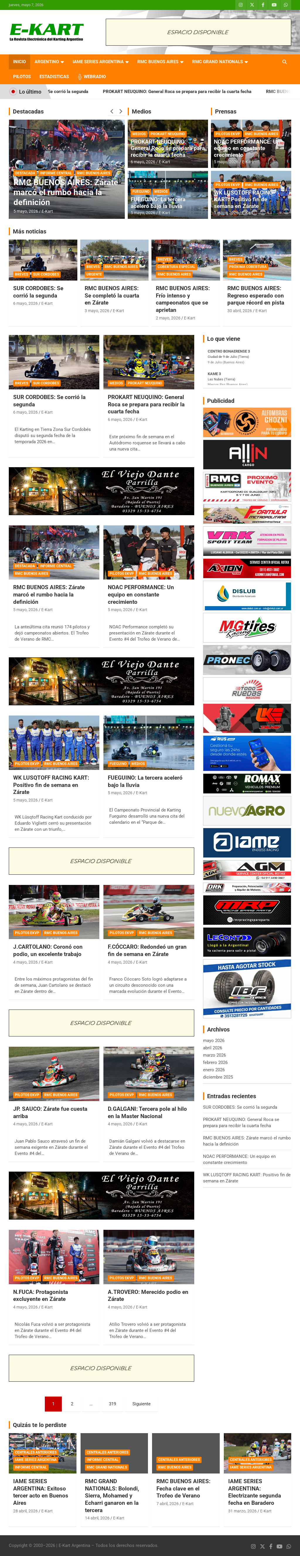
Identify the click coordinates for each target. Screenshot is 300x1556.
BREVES (21, 274)
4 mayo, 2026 (25, 962)
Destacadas (28, 111)
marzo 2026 (214, 1055)
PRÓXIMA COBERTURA (248, 267)
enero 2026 (214, 1069)
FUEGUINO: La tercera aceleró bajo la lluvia (158, 202)
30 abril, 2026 (239, 310)
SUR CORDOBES (46, 274)
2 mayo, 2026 (168, 318)
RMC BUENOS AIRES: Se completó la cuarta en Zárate (112, 295)
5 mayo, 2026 (25, 211)
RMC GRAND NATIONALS (217, 61)
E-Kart (47, 211)
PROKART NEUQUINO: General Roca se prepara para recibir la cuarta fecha (195, 91)
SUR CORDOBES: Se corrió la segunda (68, 91)
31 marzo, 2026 (242, 1511)
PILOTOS (22, 76)
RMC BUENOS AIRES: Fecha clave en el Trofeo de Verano (183, 1488)
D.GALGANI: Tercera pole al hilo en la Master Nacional (147, 1112)
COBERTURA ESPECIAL (176, 267)
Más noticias (29, 231)
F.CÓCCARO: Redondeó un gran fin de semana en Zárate (147, 950)
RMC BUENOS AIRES (157, 61)
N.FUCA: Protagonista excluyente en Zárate (40, 1296)
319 (112, 1404)
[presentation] (112, 111)
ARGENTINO (47, 61)
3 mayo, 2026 (97, 310)
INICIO (19, 61)
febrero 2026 (215, 1062)
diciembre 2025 (218, 1077)
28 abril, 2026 (25, 1511)
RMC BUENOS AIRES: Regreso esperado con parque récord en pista (255, 295)
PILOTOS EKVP (228, 134)
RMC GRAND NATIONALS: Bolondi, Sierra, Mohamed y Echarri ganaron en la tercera (112, 1496)
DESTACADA (25, 173)
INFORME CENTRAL (56, 173)
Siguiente (141, 1404)
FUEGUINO (140, 192)
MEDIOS (139, 134)
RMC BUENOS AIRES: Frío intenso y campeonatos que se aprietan (183, 299)
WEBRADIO (95, 76)
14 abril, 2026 (97, 1518)
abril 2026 (212, 1047)
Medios (141, 111)
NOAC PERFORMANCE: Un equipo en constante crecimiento (247, 148)
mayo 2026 (213, 1040)
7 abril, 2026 (167, 1503)
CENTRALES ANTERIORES (36, 1452)
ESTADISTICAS (54, 76)
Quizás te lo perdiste (40, 1424)
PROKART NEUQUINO (168, 134)
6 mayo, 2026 (143, 161)
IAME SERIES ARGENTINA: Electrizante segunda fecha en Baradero (254, 1492)
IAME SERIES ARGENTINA (98, 61)
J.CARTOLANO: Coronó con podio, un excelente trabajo (48, 950)
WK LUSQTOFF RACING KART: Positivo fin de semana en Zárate (243, 199)
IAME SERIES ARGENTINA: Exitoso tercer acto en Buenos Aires (40, 1492)
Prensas (225, 111)
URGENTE (94, 274)
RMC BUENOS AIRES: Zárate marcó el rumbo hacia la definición (65, 192)
